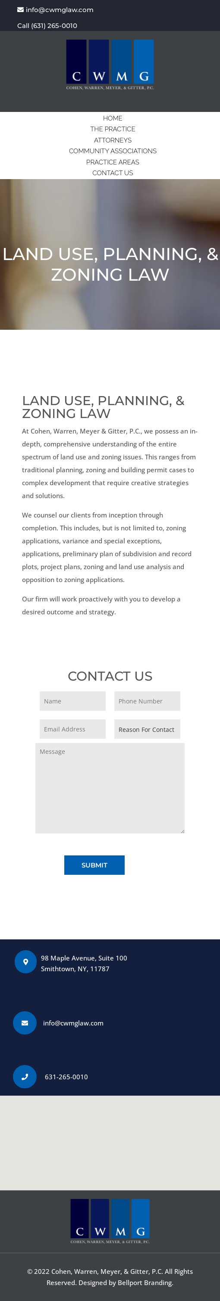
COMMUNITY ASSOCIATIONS (113, 151)
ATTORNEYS (113, 140)
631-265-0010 (66, 1076)
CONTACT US (112, 173)
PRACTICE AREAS (112, 162)
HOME (113, 118)
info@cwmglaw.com (60, 10)
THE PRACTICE (112, 129)
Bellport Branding (145, 1282)
